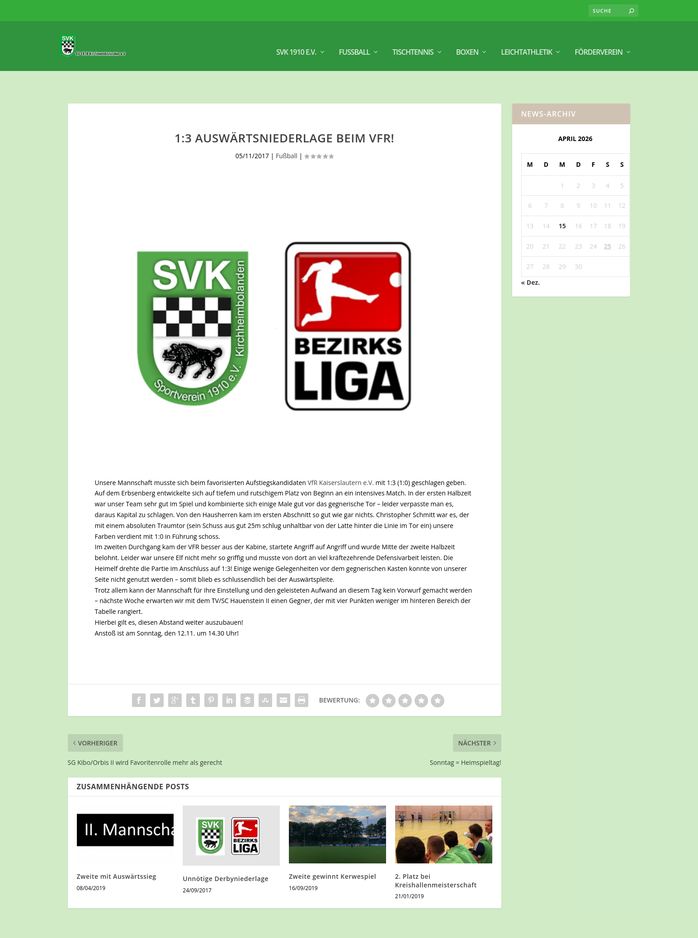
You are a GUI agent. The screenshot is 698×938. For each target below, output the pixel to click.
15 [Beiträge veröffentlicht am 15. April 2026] (562, 200)
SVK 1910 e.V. (296, 41)
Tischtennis (413, 41)
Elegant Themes (125, 927)
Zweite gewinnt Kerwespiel (332, 850)
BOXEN (467, 41)
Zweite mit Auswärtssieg (116, 850)
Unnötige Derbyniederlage (226, 852)
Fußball (354, 41)
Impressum (569, 927)
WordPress (218, 927)
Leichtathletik (526, 41)
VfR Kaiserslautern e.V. (340, 457)
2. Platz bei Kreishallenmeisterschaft (436, 854)
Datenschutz (611, 927)
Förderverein (599, 41)
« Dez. (530, 256)
